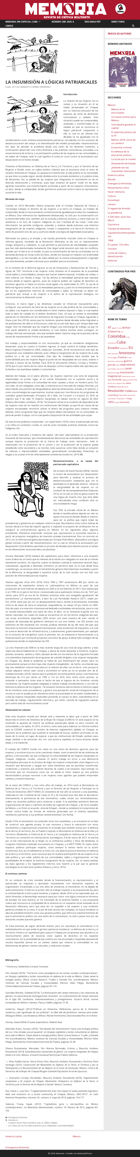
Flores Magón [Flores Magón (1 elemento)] (112, 358)
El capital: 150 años (118, 244)
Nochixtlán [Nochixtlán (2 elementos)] (117, 379)
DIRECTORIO (118, 21)
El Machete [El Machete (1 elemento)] (124, 348)
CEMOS (9, 25)
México (112, 105)
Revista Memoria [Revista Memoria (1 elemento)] (122, 387)
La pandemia (115, 212)
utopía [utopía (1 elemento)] (116, 402)
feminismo (13, 1120)
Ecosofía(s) (113, 200)
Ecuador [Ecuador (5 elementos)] (113, 348)
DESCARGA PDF (92, 21)
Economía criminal (121, 147)
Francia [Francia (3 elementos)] (122, 357)
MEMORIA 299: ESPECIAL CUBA (25, 22)
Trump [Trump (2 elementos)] (129, 398)
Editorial (112, 260)
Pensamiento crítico (118, 187)
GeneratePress (84, 1153)
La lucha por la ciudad (123, 159)
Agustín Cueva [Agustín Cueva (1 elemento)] (117, 328)
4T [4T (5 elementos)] (109, 327)
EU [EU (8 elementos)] (131, 347)
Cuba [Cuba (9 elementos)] (121, 342)
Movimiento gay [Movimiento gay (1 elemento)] (113, 373)
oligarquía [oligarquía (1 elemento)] (125, 380)
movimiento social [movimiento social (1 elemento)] (128, 376)
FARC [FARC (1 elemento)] (109, 354)
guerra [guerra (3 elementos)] (128, 361)
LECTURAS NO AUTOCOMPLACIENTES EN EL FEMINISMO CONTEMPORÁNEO (41, 1125)
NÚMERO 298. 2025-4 (63, 21)
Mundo (112, 179)
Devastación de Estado (123, 163)
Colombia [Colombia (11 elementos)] (117, 336)
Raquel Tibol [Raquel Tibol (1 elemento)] (121, 383)
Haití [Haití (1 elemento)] (117, 365)
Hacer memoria (116, 191)
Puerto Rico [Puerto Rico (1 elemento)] (112, 383)
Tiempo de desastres (119, 228)
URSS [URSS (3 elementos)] (111, 402)
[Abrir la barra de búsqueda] (133, 26)
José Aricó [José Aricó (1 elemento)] (120, 369)
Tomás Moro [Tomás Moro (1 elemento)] (120, 399)
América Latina (116, 175)
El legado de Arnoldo (119, 208)
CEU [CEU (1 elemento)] (122, 332)
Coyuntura (113, 224)
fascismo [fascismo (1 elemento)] (115, 354)
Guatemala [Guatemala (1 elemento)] (119, 361)
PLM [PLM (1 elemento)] (131, 380)
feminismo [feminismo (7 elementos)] (127, 353)
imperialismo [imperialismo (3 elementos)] (127, 364)
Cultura (112, 196)
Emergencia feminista (17, 1117)
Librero (112, 204)
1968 (110, 240)
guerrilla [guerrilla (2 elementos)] (111, 364)
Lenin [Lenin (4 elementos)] (128, 368)
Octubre (112, 248)
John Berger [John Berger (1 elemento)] (112, 369)
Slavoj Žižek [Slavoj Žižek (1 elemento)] (123, 395)
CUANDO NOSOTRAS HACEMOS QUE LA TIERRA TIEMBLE (33, 1123)
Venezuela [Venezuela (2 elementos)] (124, 402)
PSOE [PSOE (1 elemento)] (135, 380)
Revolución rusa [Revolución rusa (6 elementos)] (120, 390)
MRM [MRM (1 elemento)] (109, 380)
